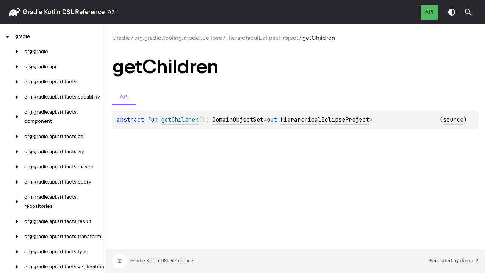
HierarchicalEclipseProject (262, 38)
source (453, 120)
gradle (32, 12)
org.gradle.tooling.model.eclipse (178, 38)
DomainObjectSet (237, 120)
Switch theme (451, 12)
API (429, 12)
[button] (468, 12)
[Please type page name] (468, 12)
